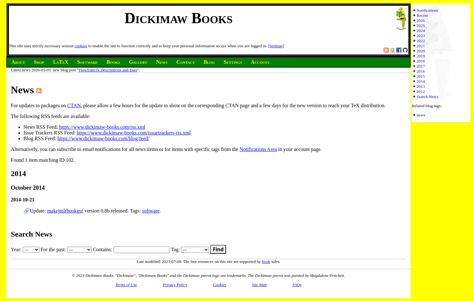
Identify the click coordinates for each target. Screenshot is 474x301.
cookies (81, 45)
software (150, 210)
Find (218, 249)
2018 (421, 61)
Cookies (219, 284)
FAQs (297, 284)
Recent (422, 15)
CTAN (74, 105)
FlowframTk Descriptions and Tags (108, 70)
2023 (421, 35)
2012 (421, 91)
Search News (427, 96)
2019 (421, 56)
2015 (421, 76)
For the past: (66, 249)
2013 (421, 86)
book (266, 261)
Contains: (131, 249)
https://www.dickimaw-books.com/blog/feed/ (103, 138)
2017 (421, 66)
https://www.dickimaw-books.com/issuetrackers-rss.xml (134, 132)
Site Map (259, 284)
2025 (421, 25)
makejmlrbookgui (65, 210)
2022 (421, 40)
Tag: (190, 249)
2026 (421, 20)
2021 (421, 45)
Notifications (427, 10)
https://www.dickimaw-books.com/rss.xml (102, 127)
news (421, 115)
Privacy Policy (175, 284)
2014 (421, 81)
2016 (421, 71)
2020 (421, 51)
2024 (421, 30)
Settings (276, 45)
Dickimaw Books (178, 18)
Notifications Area (258, 149)
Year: (25, 249)
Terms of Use (126, 284)
